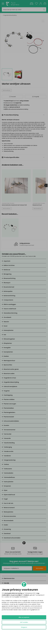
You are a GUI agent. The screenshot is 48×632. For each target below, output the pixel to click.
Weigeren (24, 627)
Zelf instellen (24, 622)
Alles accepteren (24, 617)
